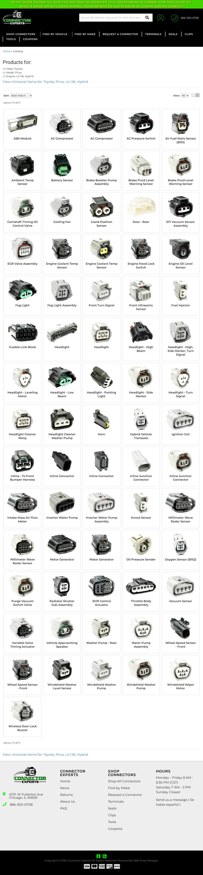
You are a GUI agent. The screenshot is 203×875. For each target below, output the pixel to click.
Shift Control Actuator (101, 603)
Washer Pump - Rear (101, 643)
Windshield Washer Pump (101, 686)
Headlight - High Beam (141, 349)
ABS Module (22, 138)
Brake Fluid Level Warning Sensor (141, 182)
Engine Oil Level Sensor (181, 265)
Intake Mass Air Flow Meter (22, 519)
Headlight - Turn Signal (180, 394)
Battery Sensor (62, 180)
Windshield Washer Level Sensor (62, 686)
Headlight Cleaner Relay (22, 436)
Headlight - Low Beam (62, 394)
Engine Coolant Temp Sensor (62, 265)
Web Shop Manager (145, 860)
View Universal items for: (45, 82)
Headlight (62, 347)
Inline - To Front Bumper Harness (22, 478)
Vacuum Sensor (180, 601)
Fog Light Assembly (62, 305)
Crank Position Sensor (101, 223)
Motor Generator (62, 559)
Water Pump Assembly (141, 644)
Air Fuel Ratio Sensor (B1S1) (180, 140)
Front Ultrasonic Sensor (141, 307)
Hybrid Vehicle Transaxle (141, 436)
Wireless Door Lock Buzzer (22, 728)
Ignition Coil (181, 434)
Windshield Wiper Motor (180, 686)
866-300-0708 (21, 805)
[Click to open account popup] (160, 17)
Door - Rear (141, 222)
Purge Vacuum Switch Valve (22, 603)
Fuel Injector (180, 305)
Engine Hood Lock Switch (141, 265)
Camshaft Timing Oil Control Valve (22, 223)
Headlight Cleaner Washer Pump (61, 436)
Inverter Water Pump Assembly (101, 519)
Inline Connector (62, 476)
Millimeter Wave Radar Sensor (180, 519)
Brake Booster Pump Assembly (101, 182)
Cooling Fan (62, 222)
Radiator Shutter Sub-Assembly (62, 603)
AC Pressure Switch (141, 138)
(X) (4, 69)
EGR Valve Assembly (23, 263)
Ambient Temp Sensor (22, 182)
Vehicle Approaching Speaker (62, 644)
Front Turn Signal (101, 305)
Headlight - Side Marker (141, 394)
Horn (101, 434)
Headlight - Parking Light (101, 394)
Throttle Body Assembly (141, 603)
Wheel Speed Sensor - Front (180, 644)
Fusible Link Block (22, 347)
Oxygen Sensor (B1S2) (180, 559)
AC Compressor (62, 138)
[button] (116, 18)
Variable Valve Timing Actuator (22, 644)
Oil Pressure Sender (141, 559)
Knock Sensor (141, 517)
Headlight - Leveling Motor (23, 394)
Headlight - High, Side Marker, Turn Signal (181, 350)
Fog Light (22, 305)
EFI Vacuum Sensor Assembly (180, 223)
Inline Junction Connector (141, 478)
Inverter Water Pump (62, 517)
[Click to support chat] (184, 17)
